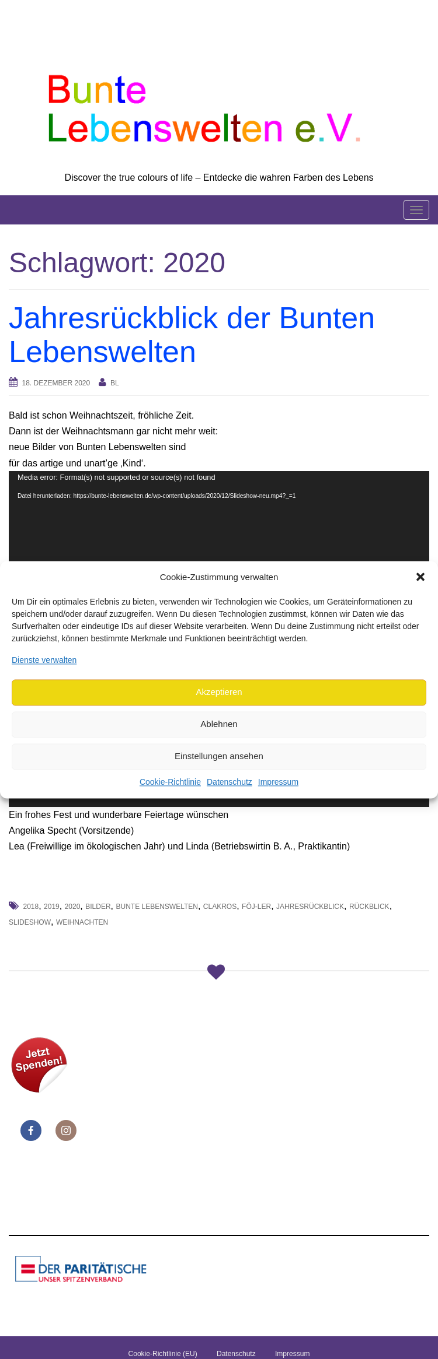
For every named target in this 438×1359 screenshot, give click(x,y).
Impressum (278, 781)
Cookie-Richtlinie (170, 781)
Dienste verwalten (44, 660)
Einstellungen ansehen (219, 756)
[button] (420, 577)
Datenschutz (229, 781)
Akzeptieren (219, 692)
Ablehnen (218, 724)
